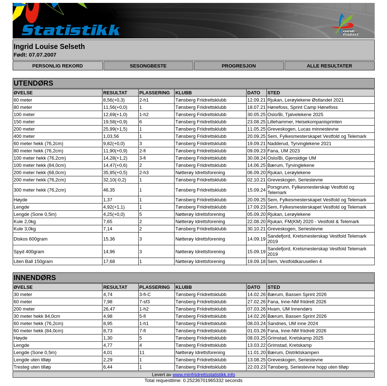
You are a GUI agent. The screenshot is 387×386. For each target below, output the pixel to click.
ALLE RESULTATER (329, 66)
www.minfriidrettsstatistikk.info (204, 374)
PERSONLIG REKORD (57, 66)
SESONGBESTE (148, 66)
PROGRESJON (239, 66)
